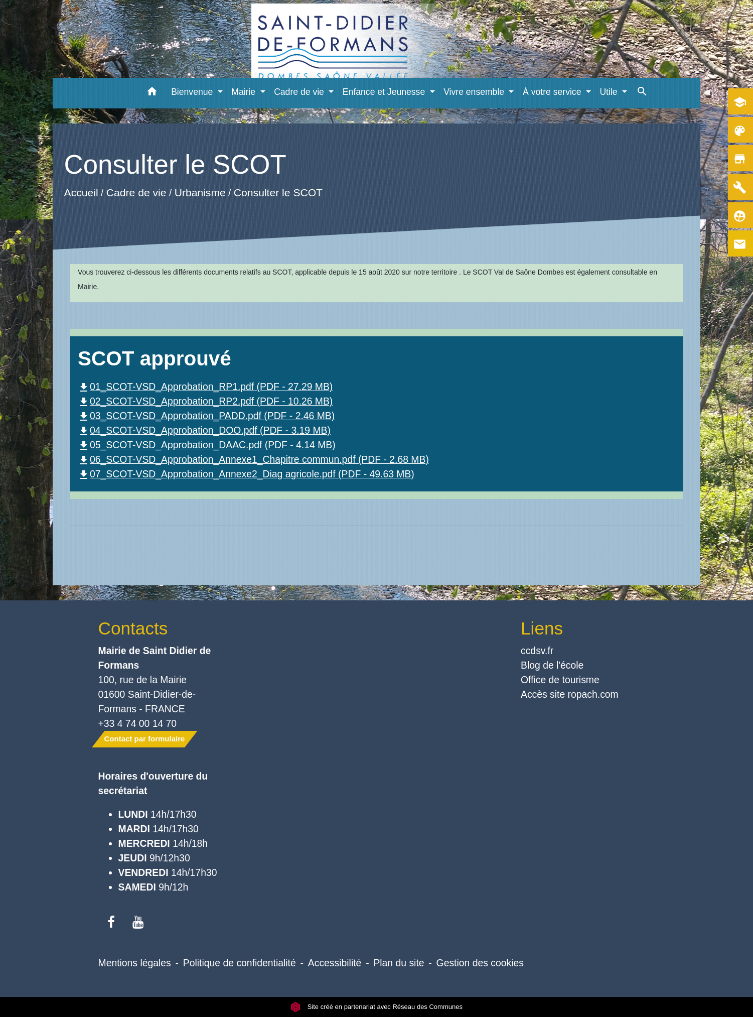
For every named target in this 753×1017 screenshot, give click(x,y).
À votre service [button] (553, 92)
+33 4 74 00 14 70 (137, 723)
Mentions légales (134, 962)
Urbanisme (200, 192)
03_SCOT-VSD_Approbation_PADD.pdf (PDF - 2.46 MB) (206, 415)
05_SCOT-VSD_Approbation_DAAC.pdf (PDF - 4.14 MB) (207, 444)
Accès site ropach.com (570, 694)
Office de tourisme (560, 679)
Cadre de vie (136, 192)
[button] (152, 93)
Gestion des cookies (480, 962)
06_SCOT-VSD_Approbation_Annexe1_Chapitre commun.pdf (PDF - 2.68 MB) (253, 459)
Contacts (133, 628)
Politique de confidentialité (239, 962)
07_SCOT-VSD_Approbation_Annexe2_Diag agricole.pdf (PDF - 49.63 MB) (246, 473)
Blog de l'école (552, 665)
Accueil (81, 192)
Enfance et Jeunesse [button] (385, 92)
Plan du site (398, 962)
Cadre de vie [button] (300, 92)
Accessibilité (335, 962)
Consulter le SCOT (278, 192)
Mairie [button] (244, 92)
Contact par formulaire (144, 738)
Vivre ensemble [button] (475, 92)
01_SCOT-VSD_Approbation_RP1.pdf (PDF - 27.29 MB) (205, 386)
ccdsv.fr (537, 650)
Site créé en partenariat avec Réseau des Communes (376, 1006)
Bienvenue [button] (193, 92)
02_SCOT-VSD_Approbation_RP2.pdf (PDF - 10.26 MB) (205, 401)
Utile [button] (609, 92)
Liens (542, 628)
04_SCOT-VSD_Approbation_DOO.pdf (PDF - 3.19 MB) (204, 430)
